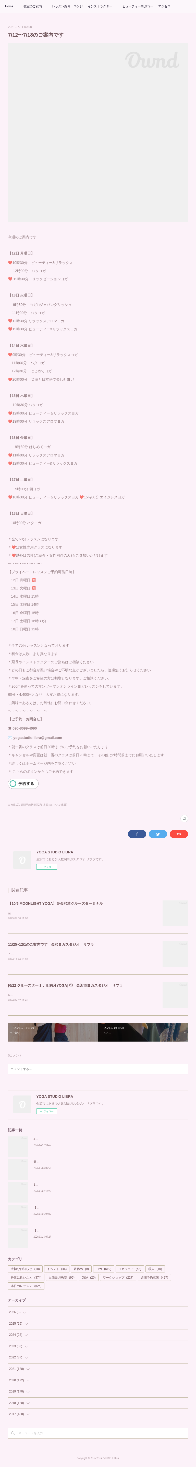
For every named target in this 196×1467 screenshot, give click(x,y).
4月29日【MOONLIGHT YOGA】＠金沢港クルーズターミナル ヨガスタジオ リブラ (92, 1140)
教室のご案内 (32, 6)
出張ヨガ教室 (62, 1278)
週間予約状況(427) (31, 804)
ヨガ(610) (13, 804)
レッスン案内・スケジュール (67, 6)
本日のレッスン (26, 1287)
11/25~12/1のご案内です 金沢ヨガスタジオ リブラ (51, 945)
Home (9, 6)
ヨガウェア (129, 1270)
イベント (57, 1270)
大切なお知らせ (25, 1270)
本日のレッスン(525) (55, 804)
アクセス (164, 6)
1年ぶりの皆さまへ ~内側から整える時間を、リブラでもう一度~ (77, 1186)
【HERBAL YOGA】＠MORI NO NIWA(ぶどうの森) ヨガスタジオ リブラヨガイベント (94, 1231)
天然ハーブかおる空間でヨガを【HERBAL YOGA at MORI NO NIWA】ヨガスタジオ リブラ (97, 1163)
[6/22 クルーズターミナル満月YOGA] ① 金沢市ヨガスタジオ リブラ (65, 986)
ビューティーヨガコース (137, 6)
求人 (155, 1270)
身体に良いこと (26, 1278)
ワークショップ (118, 1278)
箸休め (81, 1270)
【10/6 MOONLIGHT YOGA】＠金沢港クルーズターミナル (55, 903)
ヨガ (103, 1270)
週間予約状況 (154, 1278)
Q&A (89, 1278)
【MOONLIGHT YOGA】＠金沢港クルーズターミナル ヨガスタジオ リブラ (87, 1208)
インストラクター (100, 6)
